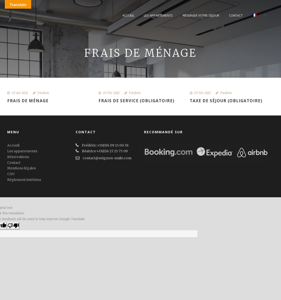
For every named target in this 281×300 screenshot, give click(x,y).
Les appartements (22, 151)
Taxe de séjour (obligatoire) (226, 100)
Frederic (43, 93)
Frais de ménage (28, 100)
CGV (10, 174)
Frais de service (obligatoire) (136, 100)
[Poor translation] (13, 226)
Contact (236, 15)
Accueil (128, 15)
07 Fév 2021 (111, 93)
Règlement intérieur (24, 180)
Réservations (18, 157)
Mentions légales (21, 168)
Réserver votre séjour (201, 15)
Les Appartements (158, 15)
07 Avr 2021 (20, 93)
